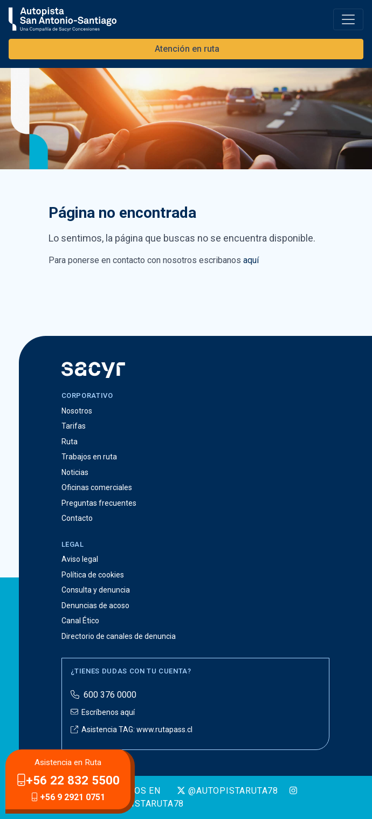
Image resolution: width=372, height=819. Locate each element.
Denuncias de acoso (95, 605)
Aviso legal (79, 559)
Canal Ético (80, 620)
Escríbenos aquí (103, 712)
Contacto (77, 518)
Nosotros (76, 411)
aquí (251, 260)
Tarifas (73, 426)
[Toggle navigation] (348, 19)
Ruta (69, 441)
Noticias (74, 472)
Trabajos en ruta (89, 456)
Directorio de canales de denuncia (118, 636)
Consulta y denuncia (95, 590)
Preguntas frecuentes (98, 503)
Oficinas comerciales (96, 487)
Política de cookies (92, 574)
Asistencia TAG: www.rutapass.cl (131, 729)
